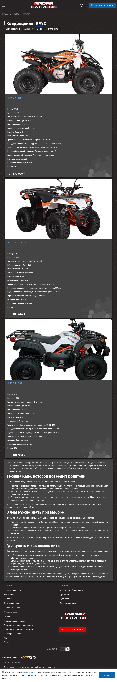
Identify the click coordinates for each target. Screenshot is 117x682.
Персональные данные (14, 621)
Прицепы (8, 599)
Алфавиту (29, 29)
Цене (39, 29)
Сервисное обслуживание (72, 590)
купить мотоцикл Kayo (57, 574)
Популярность (51, 29)
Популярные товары (13, 634)
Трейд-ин (64, 594)
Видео (6, 642)
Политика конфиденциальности (18, 625)
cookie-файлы (29, 672)
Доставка (64, 599)
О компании (10, 612)
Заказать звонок (102, 5)
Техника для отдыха (13, 590)
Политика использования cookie (18, 629)
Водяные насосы (11, 603)
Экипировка (9, 594)
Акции (6, 638)
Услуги (64, 586)
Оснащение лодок (12, 607)
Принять (107, 675)
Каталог (8, 586)
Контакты (8, 617)
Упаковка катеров (68, 603)
